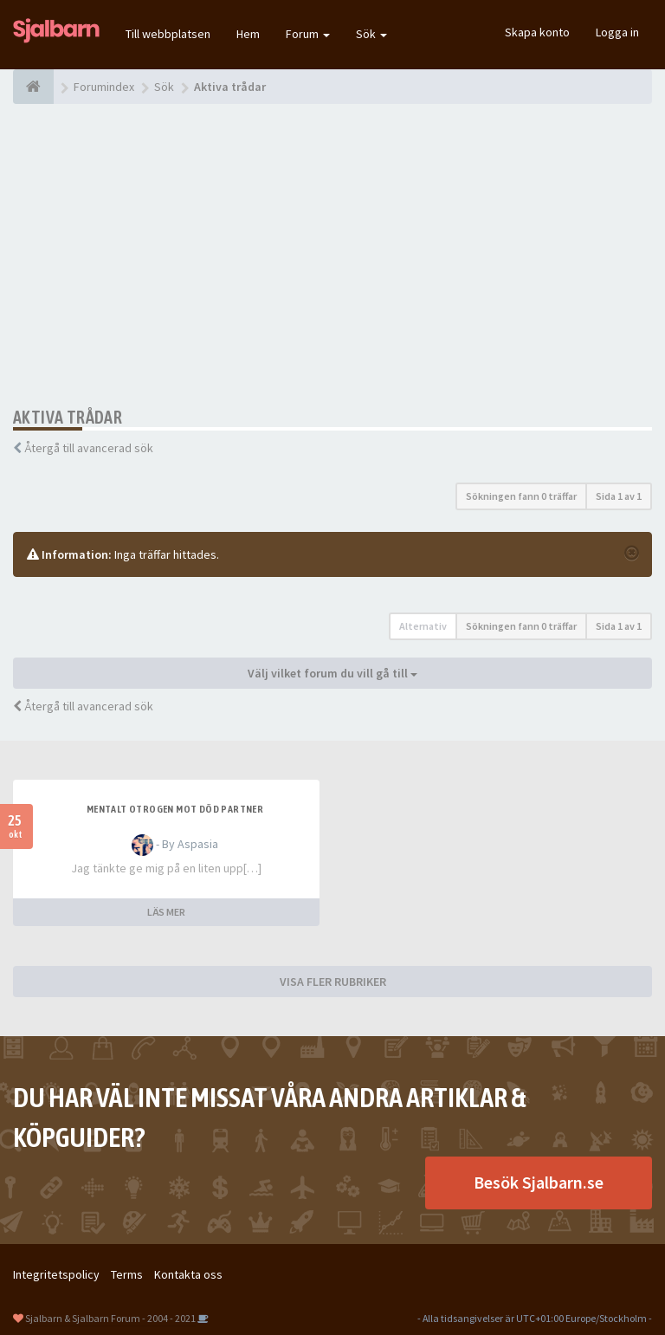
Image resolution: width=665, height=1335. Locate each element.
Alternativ (423, 625)
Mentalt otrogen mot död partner (175, 809)
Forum (308, 34)
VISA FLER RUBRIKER (333, 981)
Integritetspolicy (56, 1274)
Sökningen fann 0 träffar (521, 495)
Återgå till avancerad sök (88, 448)
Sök (371, 34)
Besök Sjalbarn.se (539, 1182)
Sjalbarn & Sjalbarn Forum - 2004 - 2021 (110, 1318)
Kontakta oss (188, 1274)
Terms (127, 1274)
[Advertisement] (332, 255)
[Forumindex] (33, 86)
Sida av (619, 495)
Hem (248, 34)
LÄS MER (166, 911)
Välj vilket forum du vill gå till (332, 673)
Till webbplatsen (168, 34)
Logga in (617, 32)
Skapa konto (537, 32)
